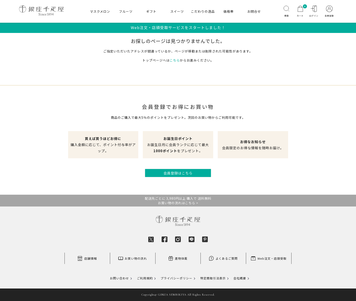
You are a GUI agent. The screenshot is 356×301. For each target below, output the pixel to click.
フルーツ (126, 11)
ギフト (151, 11)
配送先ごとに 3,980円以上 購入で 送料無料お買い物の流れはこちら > (178, 200)
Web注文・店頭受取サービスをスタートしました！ (178, 27)
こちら (175, 60)
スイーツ (177, 11)
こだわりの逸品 (203, 11)
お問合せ (254, 11)
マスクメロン (100, 11)
